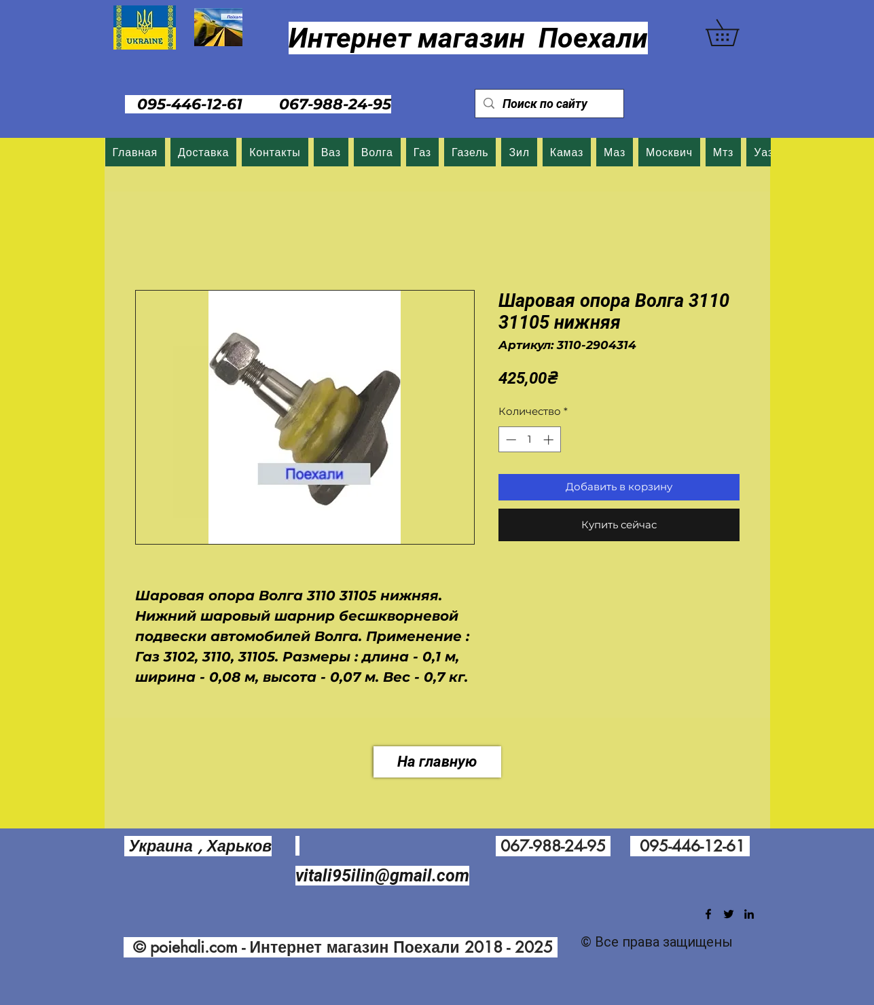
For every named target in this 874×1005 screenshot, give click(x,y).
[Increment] (550, 439)
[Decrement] (509, 439)
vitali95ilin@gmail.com (382, 875)
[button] (735, 32)
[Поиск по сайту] (549, 103)
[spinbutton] (529, 439)
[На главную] (437, 762)
